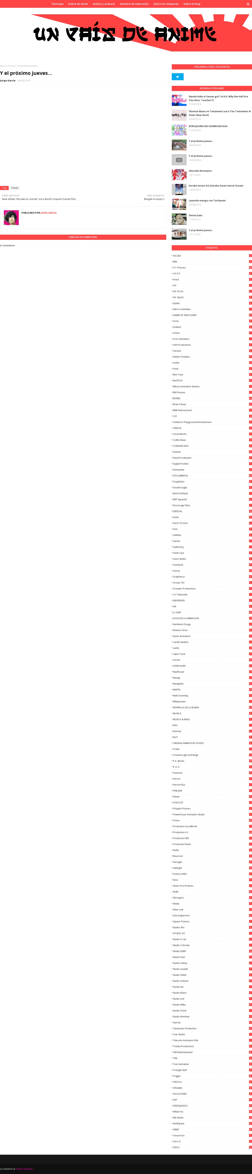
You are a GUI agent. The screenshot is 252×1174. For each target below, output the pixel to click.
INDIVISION (212, 600)
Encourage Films (212, 505)
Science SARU (212, 873)
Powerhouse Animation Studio (212, 814)
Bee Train (212, 374)
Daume (212, 451)
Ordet (212, 749)
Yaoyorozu (212, 1135)
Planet (212, 796)
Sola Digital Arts (212, 915)
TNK (212, 1058)
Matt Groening (212, 695)
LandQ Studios (212, 642)
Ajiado (212, 303)
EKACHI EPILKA (212, 493)
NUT (212, 737)
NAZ (212, 725)
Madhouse (212, 671)
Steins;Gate (195, 215)
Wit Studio (212, 1117)
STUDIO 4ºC (212, 933)
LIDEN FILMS (212, 665)
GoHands (212, 564)
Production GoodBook (212, 826)
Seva (212, 879)
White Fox (212, 1111)
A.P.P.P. (212, 273)
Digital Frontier (212, 463)
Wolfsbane (212, 1123)
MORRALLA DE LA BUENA (212, 707)
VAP (212, 1099)
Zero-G (212, 1141)
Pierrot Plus (212, 784)
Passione (212, 772)
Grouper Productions (212, 588)
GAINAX (212, 535)
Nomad (212, 731)
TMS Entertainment (212, 1052)
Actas (212, 279)
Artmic (212, 333)
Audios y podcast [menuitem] (104, 4)
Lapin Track (212, 654)
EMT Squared (212, 499)
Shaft (212, 891)
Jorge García (7, 80)
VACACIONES (212, 1093)
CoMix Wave (212, 440)
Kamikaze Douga (212, 624)
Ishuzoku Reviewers (200, 170)
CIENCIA (212, 428)
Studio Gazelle (212, 969)
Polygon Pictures (212, 808)
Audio (212, 362)
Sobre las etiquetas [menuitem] (166, 4)
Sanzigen (212, 862)
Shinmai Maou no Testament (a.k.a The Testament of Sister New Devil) (220, 113)
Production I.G (212, 832)
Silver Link (212, 909)
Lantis (212, 648)
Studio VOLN (212, 1010)
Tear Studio (212, 1034)
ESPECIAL (212, 511)
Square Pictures (212, 921)
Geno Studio (212, 558)
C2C (212, 416)
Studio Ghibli (212, 975)
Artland (212, 327)
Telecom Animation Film (212, 1040)
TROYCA (212, 1082)
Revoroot (212, 856)
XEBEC (212, 1129)
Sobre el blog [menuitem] (191, 4)
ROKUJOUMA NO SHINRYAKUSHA (208, 126)
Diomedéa (212, 469)
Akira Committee (212, 309)
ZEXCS (212, 1147)
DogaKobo (212, 481)
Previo (11, 65)
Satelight (212, 868)
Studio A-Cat (212, 939)
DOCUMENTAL (212, 475)
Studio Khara (212, 992)
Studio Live (212, 998)
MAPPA (212, 689)
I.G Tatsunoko (212, 594)
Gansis (212, 541)
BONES (212, 398)
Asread (212, 350)
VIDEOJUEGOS (212, 1105)
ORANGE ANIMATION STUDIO (212, 743)
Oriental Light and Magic (212, 755)
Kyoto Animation (212, 636)
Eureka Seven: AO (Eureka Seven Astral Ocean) (216, 185)
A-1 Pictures (212, 267)
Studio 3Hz (212, 927)
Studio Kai (212, 986)
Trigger (212, 1076)
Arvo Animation (212, 338)
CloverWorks (212, 434)
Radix (212, 850)
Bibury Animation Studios (212, 386)
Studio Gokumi (212, 980)
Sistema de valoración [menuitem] (134, 4)
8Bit (212, 261)
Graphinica (212, 576)
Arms (212, 321)
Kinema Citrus (212, 630)
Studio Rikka (212, 1004)
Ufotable (212, 1087)
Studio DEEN (212, 951)
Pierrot (212, 778)
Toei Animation (212, 1064)
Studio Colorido (212, 945)
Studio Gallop (212, 963)
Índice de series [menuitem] (78, 4)
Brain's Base (212, 404)
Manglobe (212, 683)
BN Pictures (212, 392)
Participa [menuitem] (58, 4)
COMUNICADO (212, 445)
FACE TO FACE (212, 523)
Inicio (3, 65)
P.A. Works (212, 761)
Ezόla (212, 517)
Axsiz (212, 368)
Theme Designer (24, 1168)
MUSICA (212, 713)
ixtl (212, 606)
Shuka (212, 903)
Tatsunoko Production (212, 1028)
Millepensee (212, 701)
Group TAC (212, 582)
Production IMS (212, 838)
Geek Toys (212, 552)
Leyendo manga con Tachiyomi (207, 200)
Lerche (212, 659)
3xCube (212, 255)
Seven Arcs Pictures (212, 885)
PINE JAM (212, 790)
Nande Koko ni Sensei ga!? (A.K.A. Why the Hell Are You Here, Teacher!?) (218, 98)
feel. (212, 529)
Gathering (212, 547)
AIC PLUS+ (212, 291)
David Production (212, 457)
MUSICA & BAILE (212, 719)
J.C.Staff (212, 612)
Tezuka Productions (212, 1046)
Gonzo (212, 570)
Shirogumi (212, 897)
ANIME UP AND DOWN (212, 315)
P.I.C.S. (212, 766)
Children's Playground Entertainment (212, 422)
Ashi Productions (212, 344)
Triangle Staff (212, 1070)
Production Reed (212, 844)
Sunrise (212, 1022)
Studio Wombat (212, 1016)
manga (212, 677)
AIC (212, 285)
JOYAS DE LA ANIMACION (212, 618)
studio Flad (212, 957)
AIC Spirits (212, 297)
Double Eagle (212, 487)
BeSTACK (212, 380)
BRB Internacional (212, 410)
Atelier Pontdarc (212, 356)
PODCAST (212, 802)
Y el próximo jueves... (201, 141)
